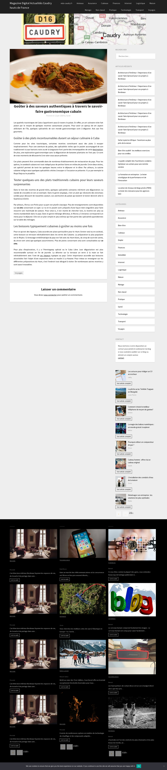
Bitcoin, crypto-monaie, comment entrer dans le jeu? (132, 565)
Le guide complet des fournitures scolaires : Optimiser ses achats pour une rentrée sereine (135, 164)
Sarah (68, 115)
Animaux (80, 3)
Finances (116, 3)
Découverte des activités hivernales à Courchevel (81, 673)
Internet (128, 3)
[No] (164, 766)
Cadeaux (104, 3)
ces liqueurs (45, 255)
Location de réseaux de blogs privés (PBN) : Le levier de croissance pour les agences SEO (135, 191)
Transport (140, 10)
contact (121, 358)
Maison (152, 3)
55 (131, 513)
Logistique (140, 3)
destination (98, 149)
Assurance (92, 3)
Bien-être (122, 225)
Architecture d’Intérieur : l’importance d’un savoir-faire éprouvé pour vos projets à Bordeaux (134, 76)
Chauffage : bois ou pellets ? (72, 726)
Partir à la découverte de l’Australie (124, 733)
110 (26, 751)
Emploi (120, 240)
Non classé (100, 10)
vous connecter (50, 295)
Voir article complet (124, 383)
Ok (139, 766)
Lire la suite (14, 580)
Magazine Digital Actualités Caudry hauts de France (31, 5)
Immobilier (122, 255)
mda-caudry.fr (66, 3)
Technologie (126, 10)
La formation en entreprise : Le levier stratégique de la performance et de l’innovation (132, 177)
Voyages (151, 10)
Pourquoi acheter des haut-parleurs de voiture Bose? (131, 679)
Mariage (88, 10)
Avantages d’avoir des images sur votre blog (127, 621)
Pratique (112, 10)
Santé (120, 307)
